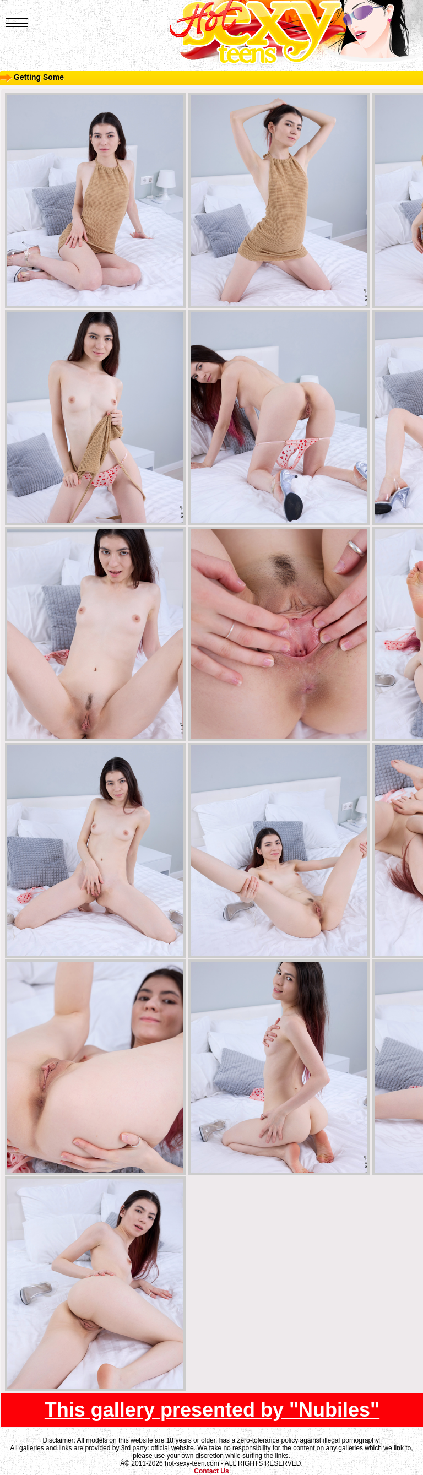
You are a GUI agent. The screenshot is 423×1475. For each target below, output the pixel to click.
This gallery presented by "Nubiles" (212, 1409)
